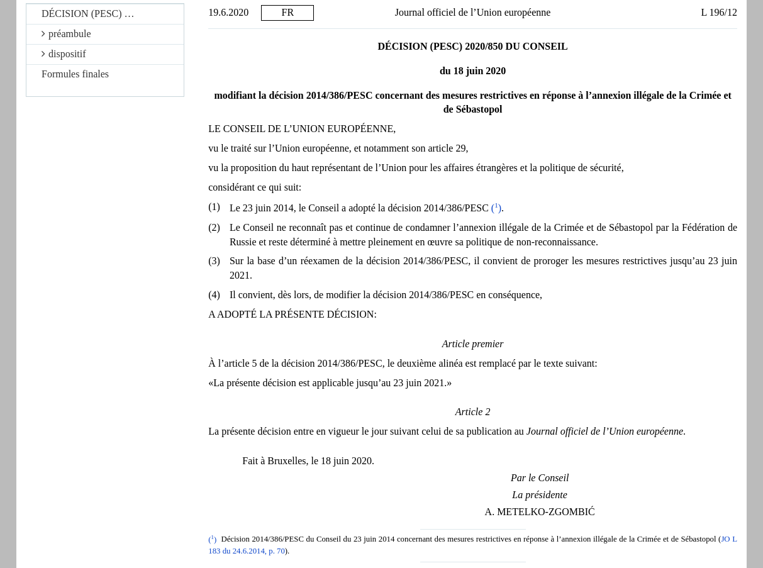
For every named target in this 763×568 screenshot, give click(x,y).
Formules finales (75, 74)
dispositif (64, 53)
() (496, 208)
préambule (66, 33)
